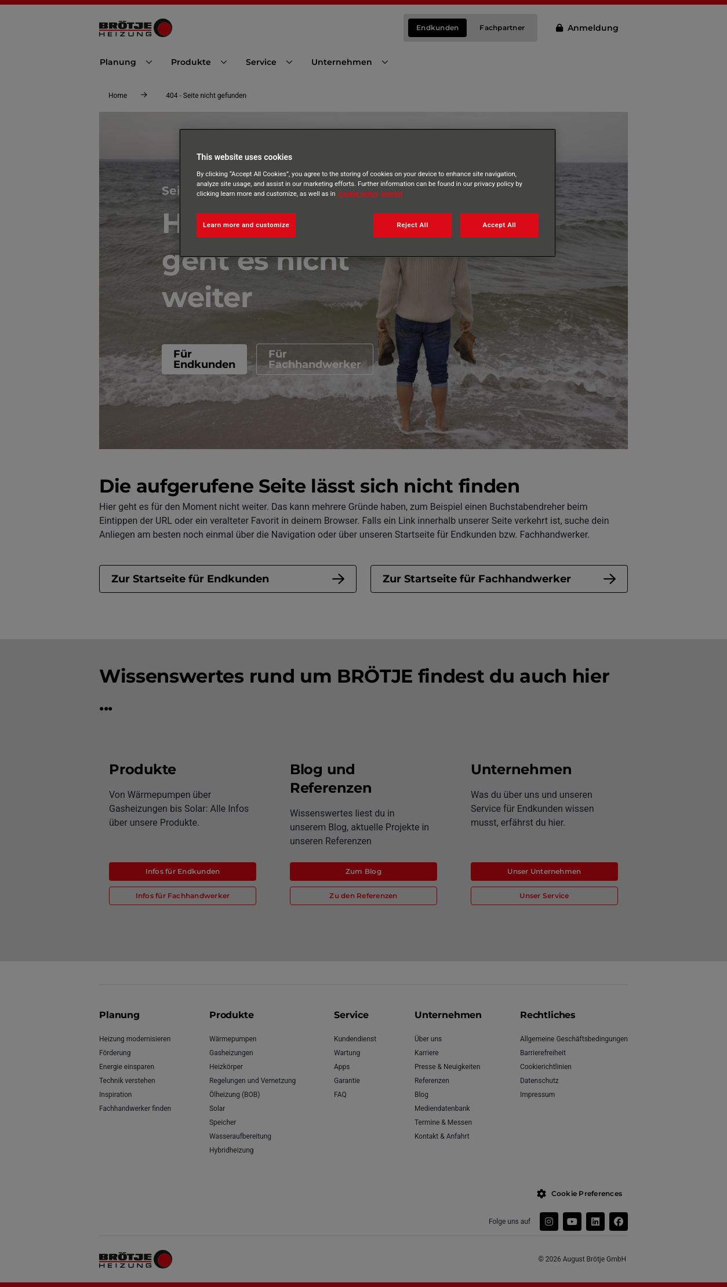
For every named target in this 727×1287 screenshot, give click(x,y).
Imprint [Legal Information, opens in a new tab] (391, 193)
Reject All (412, 225)
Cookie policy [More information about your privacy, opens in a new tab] (359, 193)
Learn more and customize (246, 225)
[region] (367, 193)
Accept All (500, 225)
